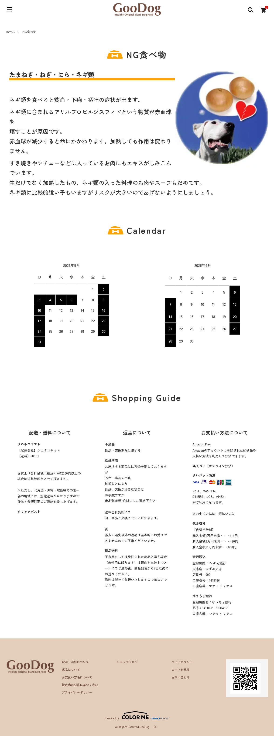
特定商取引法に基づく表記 (80, 684)
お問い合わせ (180, 677)
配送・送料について (75, 662)
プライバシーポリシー (77, 692)
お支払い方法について (77, 677)
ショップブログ (127, 662)
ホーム (10, 32)
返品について (71, 669)
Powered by (137, 715)
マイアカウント (182, 662)
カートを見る (180, 669)
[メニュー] (9, 9)
